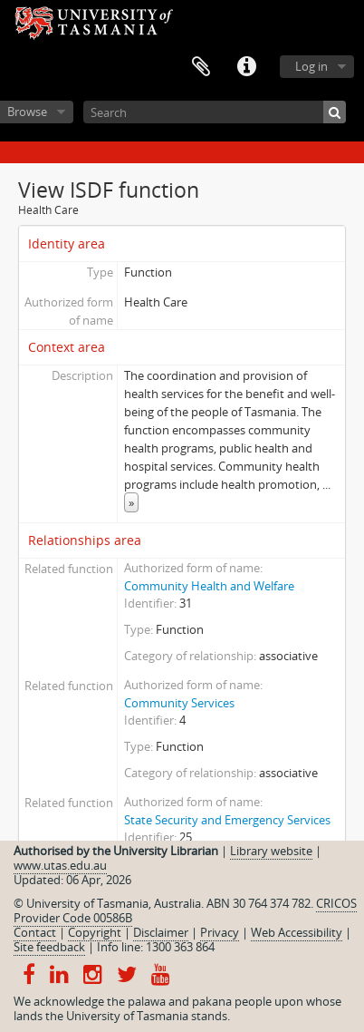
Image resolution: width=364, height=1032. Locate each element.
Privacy (219, 932)
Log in (311, 66)
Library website (271, 850)
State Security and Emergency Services (227, 820)
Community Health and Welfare (209, 586)
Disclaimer (160, 932)
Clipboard (201, 67)
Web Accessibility (296, 932)
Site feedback (49, 947)
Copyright (94, 932)
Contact (35, 932)
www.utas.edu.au (60, 865)
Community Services (179, 703)
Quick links (246, 67)
